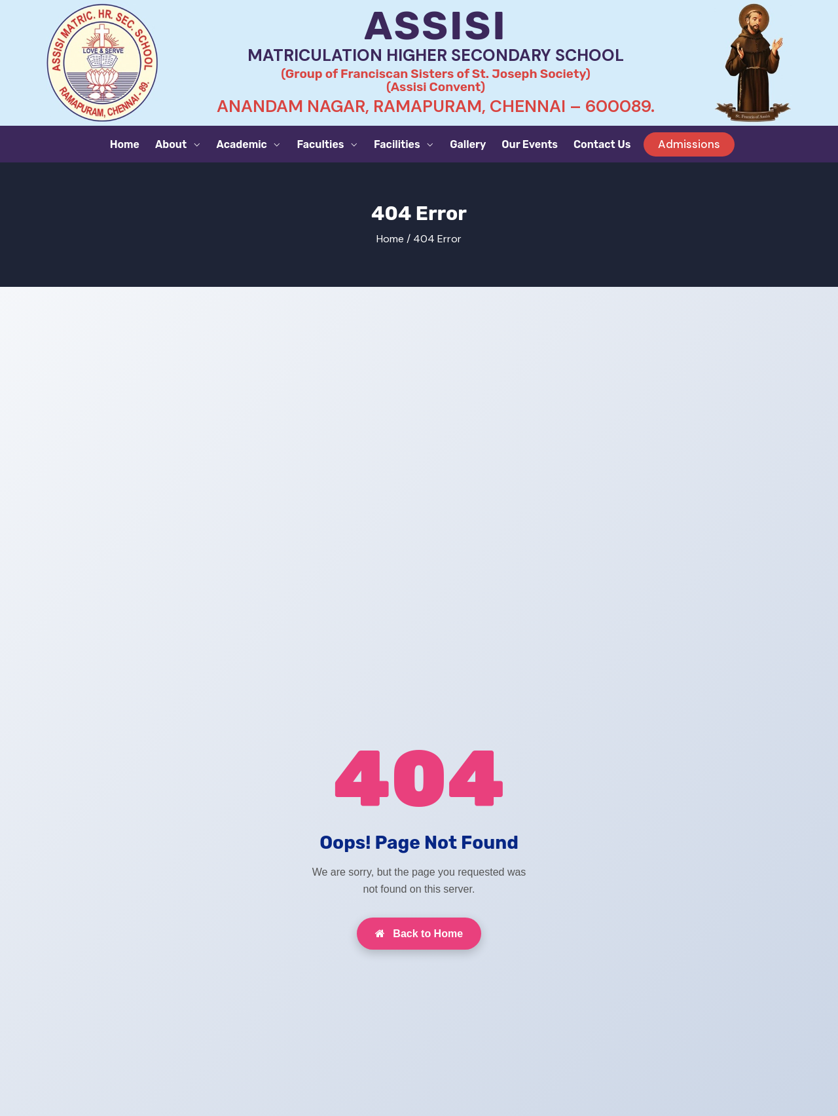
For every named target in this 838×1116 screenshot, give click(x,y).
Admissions (689, 144)
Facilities (398, 144)
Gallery (468, 144)
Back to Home (419, 933)
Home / (393, 239)
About (172, 144)
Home (124, 144)
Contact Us (602, 144)
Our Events (529, 144)
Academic (243, 144)
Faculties (321, 144)
